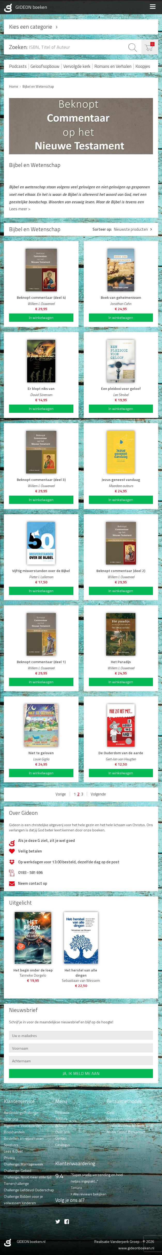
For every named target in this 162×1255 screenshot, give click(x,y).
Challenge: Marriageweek (23, 1164)
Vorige (61, 794)
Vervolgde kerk (76, 66)
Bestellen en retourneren (24, 1138)
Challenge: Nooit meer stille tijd (27, 1177)
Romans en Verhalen (113, 66)
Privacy (9, 1157)
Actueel (61, 1125)
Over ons (11, 1119)
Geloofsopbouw (44, 66)
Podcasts (18, 66)
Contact (61, 1138)
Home (13, 86)
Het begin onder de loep (33, 970)
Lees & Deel (13, 1151)
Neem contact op (32, 883)
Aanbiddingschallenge (21, 1112)
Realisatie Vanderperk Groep (117, 1241)
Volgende (98, 794)
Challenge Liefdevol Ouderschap (29, 1190)
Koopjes (142, 66)
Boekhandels (14, 1132)
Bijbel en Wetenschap (38, 86)
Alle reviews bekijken (89, 1194)
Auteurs (61, 1119)
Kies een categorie (30, 26)
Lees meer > (19, 209)
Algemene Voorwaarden (23, 1125)
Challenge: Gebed (17, 1170)
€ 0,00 (152, 44)
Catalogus (62, 1144)
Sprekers (11, 1144)
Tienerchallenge (16, 1183)
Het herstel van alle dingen (81, 973)
